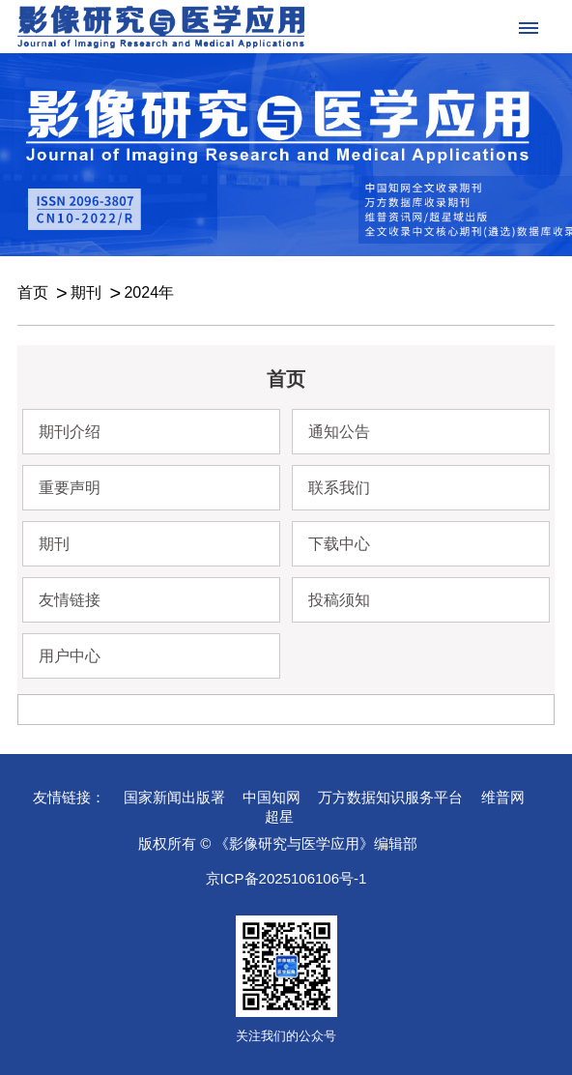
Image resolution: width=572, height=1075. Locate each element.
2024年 (149, 292)
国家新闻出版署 (174, 797)
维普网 (503, 797)
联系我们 (339, 487)
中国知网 (271, 797)
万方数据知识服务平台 (390, 797)
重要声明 (69, 487)
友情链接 (69, 600)
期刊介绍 (69, 431)
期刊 (86, 292)
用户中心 (69, 656)
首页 (32, 292)
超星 (279, 816)
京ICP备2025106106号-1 (286, 878)
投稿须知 (339, 600)
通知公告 (339, 431)
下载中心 (339, 544)
